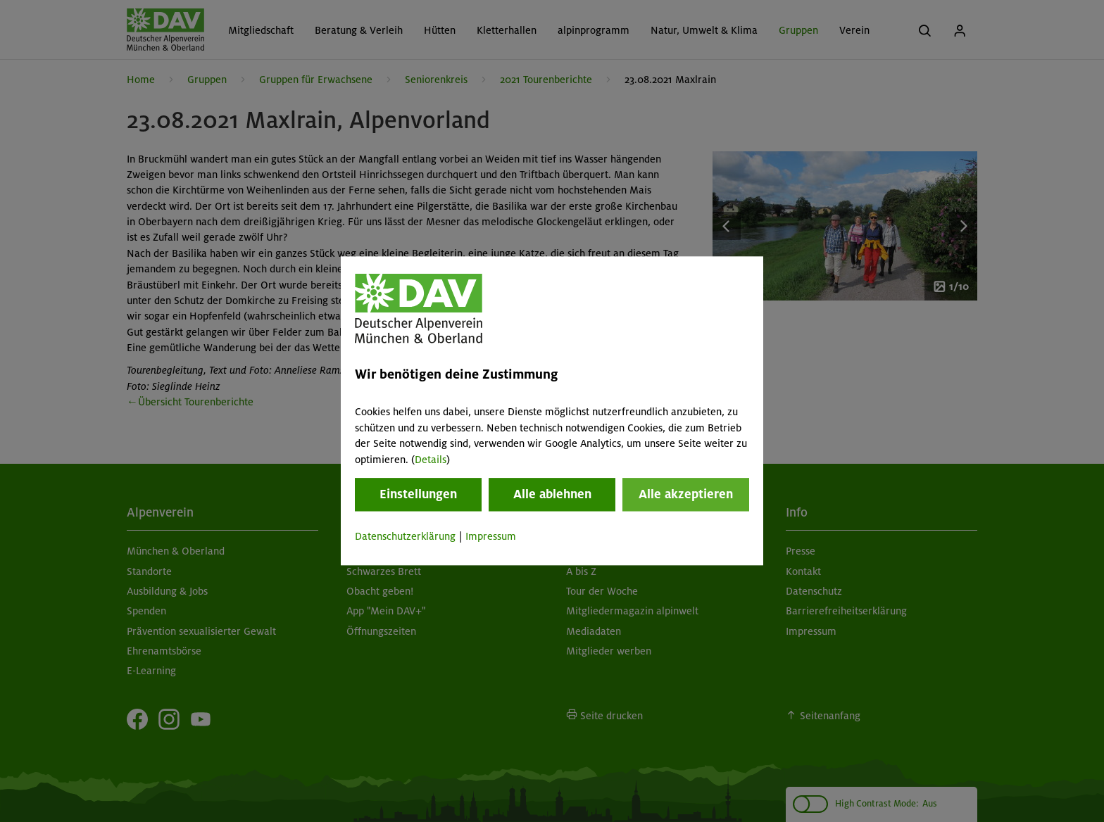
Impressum (490, 536)
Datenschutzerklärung (405, 536)
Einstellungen (418, 494)
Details (430, 459)
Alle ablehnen (552, 494)
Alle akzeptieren (686, 494)
